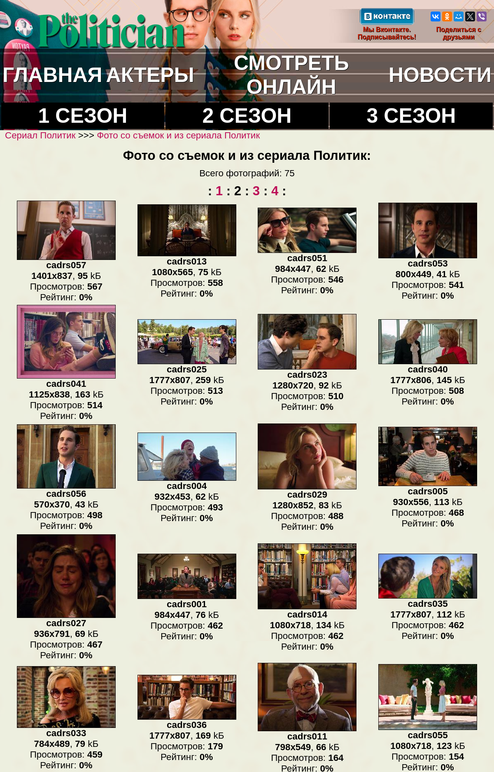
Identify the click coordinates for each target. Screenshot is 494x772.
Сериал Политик (40, 135)
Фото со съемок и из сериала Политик (178, 135)
